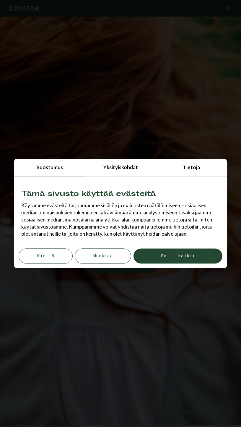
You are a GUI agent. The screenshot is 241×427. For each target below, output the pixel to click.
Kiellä (45, 256)
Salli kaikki (178, 256)
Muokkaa (103, 256)
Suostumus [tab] (50, 167)
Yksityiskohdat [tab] (120, 167)
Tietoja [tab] (191, 167)
